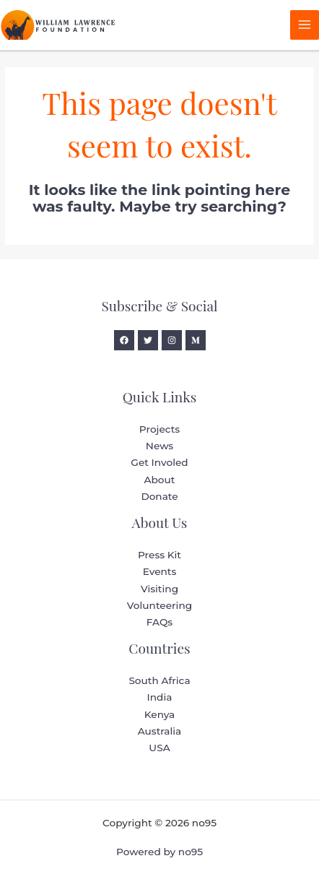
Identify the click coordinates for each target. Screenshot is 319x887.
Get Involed (159, 462)
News (159, 445)
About (159, 479)
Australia (160, 731)
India (159, 697)
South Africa (159, 680)
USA (159, 747)
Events (160, 571)
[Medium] (195, 340)
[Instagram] (172, 340)
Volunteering (159, 605)
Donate (159, 496)
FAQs (159, 622)
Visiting (159, 588)
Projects (159, 429)
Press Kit (159, 555)
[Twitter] (148, 340)
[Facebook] (124, 340)
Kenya (159, 714)
